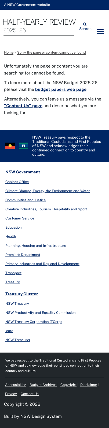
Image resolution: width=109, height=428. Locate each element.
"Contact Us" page (23, 105)
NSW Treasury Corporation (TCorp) (33, 322)
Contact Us (30, 394)
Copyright (68, 385)
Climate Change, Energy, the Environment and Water (47, 191)
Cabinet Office (17, 182)
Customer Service (19, 218)
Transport (13, 273)
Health (10, 237)
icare (9, 331)
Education (13, 227)
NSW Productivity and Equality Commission (40, 313)
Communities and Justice (25, 200)
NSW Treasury (17, 304)
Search (85, 28)
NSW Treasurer (17, 340)
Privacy (11, 394)
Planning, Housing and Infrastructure (35, 246)
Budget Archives (43, 385)
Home (8, 52)
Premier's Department (22, 255)
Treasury (12, 282)
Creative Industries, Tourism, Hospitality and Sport (46, 209)
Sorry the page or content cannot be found (51, 52)
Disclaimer (88, 385)
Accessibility (15, 385)
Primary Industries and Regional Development (42, 264)
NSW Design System (41, 416)
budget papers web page (60, 89)
